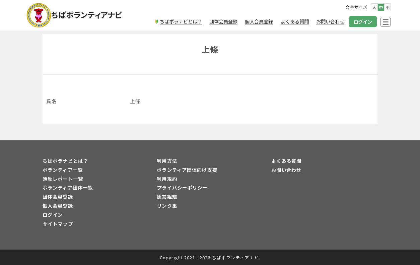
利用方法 (167, 160)
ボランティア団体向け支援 (187, 169)
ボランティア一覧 (63, 169)
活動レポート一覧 (63, 178)
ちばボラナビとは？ (65, 160)
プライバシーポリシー (182, 187)
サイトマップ (58, 223)
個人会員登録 (58, 205)
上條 (210, 49)
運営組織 (167, 196)
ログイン (53, 214)
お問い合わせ (286, 169)
